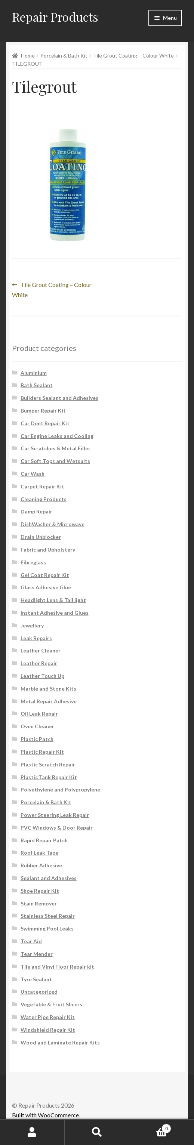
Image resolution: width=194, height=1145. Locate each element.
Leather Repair (39, 663)
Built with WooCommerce (45, 1114)
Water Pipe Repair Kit (48, 1017)
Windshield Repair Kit (48, 1030)
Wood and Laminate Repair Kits (60, 1042)
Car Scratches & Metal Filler (55, 448)
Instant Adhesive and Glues (55, 612)
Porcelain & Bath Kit (63, 55)
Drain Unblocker (41, 537)
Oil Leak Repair (39, 713)
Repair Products (55, 17)
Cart (150, 1127)
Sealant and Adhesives (49, 878)
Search (97, 1132)
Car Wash (32, 473)
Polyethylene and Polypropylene (60, 789)
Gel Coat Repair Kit (45, 575)
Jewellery (32, 625)
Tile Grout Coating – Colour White (133, 55)
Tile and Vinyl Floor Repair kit (57, 966)
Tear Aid (31, 941)
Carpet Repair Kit (42, 486)
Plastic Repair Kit (42, 752)
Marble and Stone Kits (48, 688)
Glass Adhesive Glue (46, 587)
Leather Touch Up (42, 676)
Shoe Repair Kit (40, 891)
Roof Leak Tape (39, 852)
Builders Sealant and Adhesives (59, 398)
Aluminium (34, 373)
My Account (32, 1132)
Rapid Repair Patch (44, 840)
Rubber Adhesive (41, 865)
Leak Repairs (36, 638)
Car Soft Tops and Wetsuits (55, 461)
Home (28, 55)
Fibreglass (33, 562)
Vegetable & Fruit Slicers (51, 1004)
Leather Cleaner (41, 650)
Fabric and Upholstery (48, 549)
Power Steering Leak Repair (55, 815)
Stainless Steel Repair (48, 916)
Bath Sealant (37, 385)
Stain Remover (39, 903)
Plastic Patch (37, 739)
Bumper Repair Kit (43, 410)
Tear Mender (37, 954)
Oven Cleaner (37, 726)
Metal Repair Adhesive (49, 701)
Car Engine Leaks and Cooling (57, 436)
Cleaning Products (44, 499)
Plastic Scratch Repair (48, 764)
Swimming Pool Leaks (47, 928)
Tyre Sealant (36, 979)
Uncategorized (39, 991)
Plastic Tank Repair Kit (49, 777)
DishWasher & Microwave (52, 524)
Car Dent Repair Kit (45, 423)
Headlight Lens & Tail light (53, 600)
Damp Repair (36, 511)
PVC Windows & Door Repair (57, 827)
